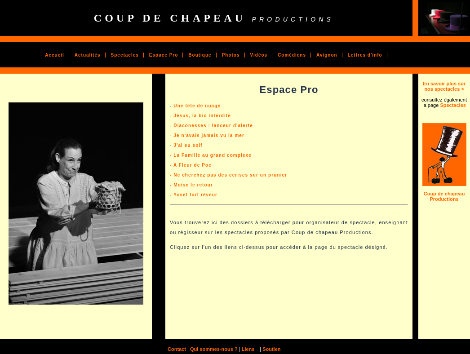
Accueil (54, 55)
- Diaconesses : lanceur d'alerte (211, 125)
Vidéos (259, 55)
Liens (249, 349)
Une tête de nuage (197, 105)
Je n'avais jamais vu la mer (208, 135)
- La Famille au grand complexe (211, 155)
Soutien (271, 349)
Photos (231, 55)
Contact (177, 349)
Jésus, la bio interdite (202, 115)
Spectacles (125, 55)
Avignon (326, 55)
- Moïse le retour (191, 184)
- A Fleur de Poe (191, 165)
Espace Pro (163, 55)
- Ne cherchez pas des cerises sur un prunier (228, 175)
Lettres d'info (365, 55)
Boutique (199, 55)
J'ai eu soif (187, 145)
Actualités (88, 55)
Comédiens (292, 55)
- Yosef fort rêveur (193, 194)
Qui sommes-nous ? (213, 349)
